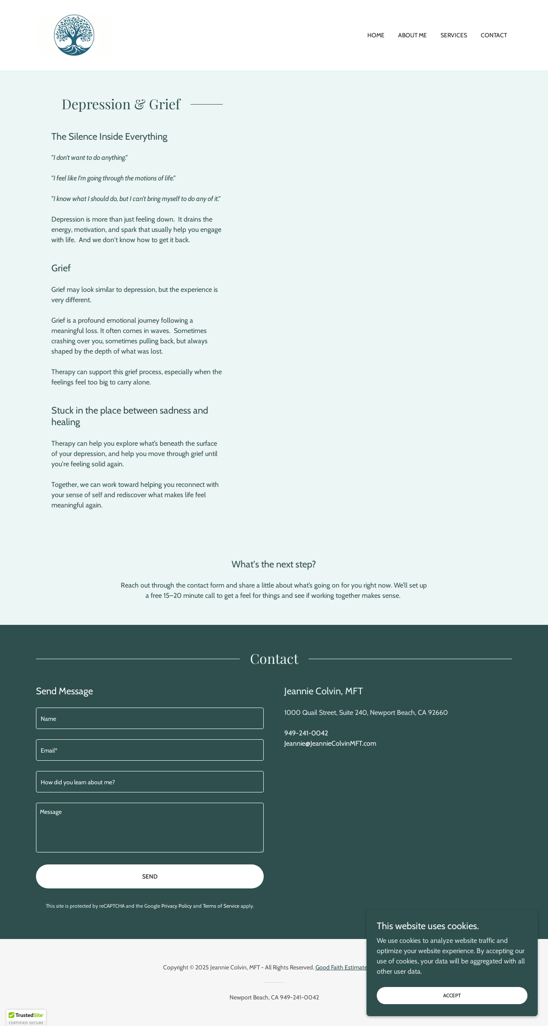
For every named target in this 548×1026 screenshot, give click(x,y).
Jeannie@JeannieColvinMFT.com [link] (330, 743)
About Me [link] (412, 35)
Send (150, 876)
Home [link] (375, 35)
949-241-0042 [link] (306, 733)
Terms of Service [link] (221, 906)
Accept (452, 995)
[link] (74, 34)
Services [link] (454, 35)
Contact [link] (494, 35)
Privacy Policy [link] (176, 906)
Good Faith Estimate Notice (350, 967)
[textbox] (150, 718)
